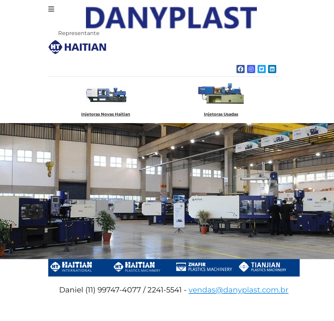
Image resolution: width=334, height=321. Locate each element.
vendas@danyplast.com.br (238, 289)
